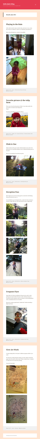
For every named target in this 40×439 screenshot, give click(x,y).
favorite (26, 133)
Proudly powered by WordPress (11, 435)
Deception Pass (12, 192)
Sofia (31, 133)
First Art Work (12, 349)
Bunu (22, 281)
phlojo (13, 133)
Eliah (25, 181)
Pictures (22, 133)
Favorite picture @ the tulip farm (18, 101)
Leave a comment (10, 90)
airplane (22, 339)
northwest (25, 281)
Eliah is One (11, 144)
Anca (13, 89)
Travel (28, 281)
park (27, 181)
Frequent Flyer (12, 291)
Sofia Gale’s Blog (8, 4)
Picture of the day (23, 89)
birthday (22, 181)
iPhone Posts (18, 89)
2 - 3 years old (18, 133)
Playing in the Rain (14, 24)
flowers (29, 133)
